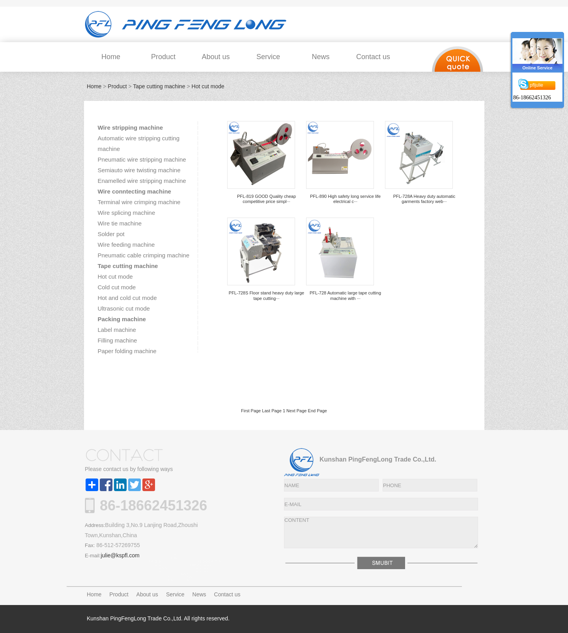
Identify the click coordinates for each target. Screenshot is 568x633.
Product (163, 57)
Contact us (373, 57)
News (320, 57)
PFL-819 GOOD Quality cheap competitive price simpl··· (266, 199)
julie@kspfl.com (120, 555)
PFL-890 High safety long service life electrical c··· (345, 199)
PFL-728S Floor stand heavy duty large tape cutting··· (266, 295)
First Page (251, 410)
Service (268, 57)
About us (216, 57)
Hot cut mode (208, 86)
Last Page (272, 410)
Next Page (296, 410)
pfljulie (536, 86)
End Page (317, 410)
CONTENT (381, 532)
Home (110, 57)
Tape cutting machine (159, 86)
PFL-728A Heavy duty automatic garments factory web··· (424, 199)
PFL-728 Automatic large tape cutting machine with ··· (345, 295)
